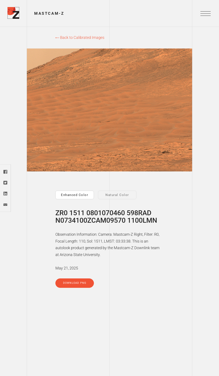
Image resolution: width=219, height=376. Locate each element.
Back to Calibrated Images (79, 37)
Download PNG (74, 282)
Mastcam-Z (49, 13)
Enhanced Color (74, 195)
